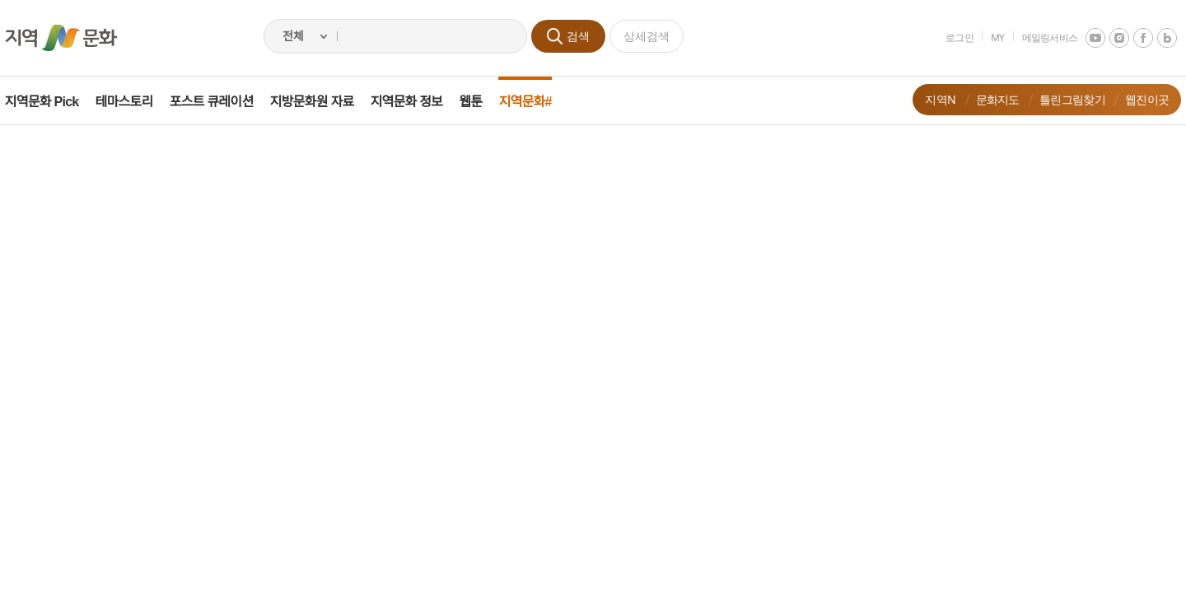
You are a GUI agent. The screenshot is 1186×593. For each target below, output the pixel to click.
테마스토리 (136, 102)
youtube (1084, 38)
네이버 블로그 (1155, 38)
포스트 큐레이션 (223, 102)
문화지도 (985, 99)
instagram (1108, 38)
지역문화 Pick (53, 102)
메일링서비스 (1038, 37)
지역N (928, 99)
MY (986, 37)
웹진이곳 (1135, 99)
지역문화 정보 (418, 102)
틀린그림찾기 (1061, 99)
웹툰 (482, 102)
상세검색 (646, 36)
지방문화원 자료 (324, 102)
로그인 (948, 37)
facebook (1132, 38)
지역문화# (537, 102)
